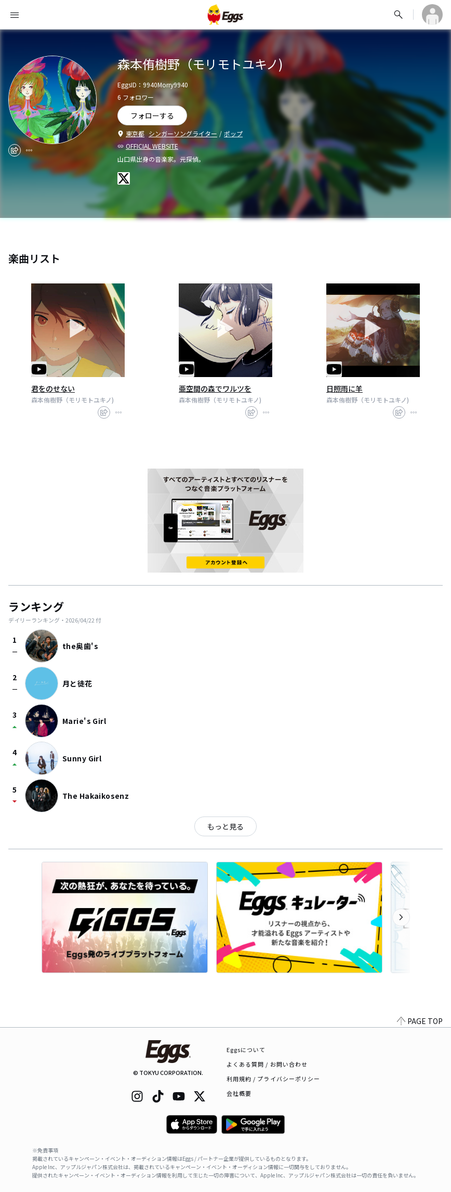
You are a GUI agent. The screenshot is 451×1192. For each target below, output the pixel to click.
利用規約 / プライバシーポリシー (274, 1078)
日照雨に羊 (344, 388)
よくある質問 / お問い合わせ (267, 1064)
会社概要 (239, 1093)
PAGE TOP (420, 1021)
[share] (14, 150)
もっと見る (225, 826)
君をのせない (53, 388)
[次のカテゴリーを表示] (401, 917)
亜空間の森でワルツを (215, 388)
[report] (29, 150)
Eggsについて (246, 1049)
